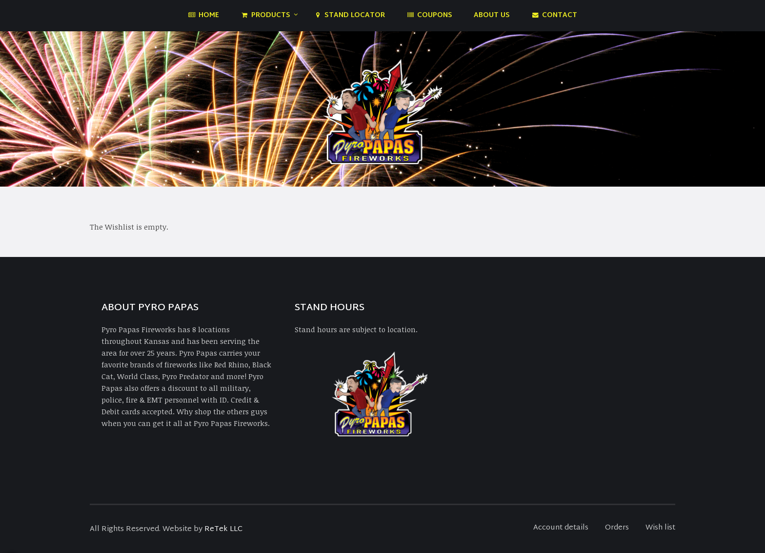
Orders (617, 527)
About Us (492, 15)
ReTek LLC (223, 529)
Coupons (429, 15)
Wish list (660, 527)
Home (203, 15)
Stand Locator (349, 15)
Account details (560, 527)
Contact (554, 15)
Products (265, 15)
